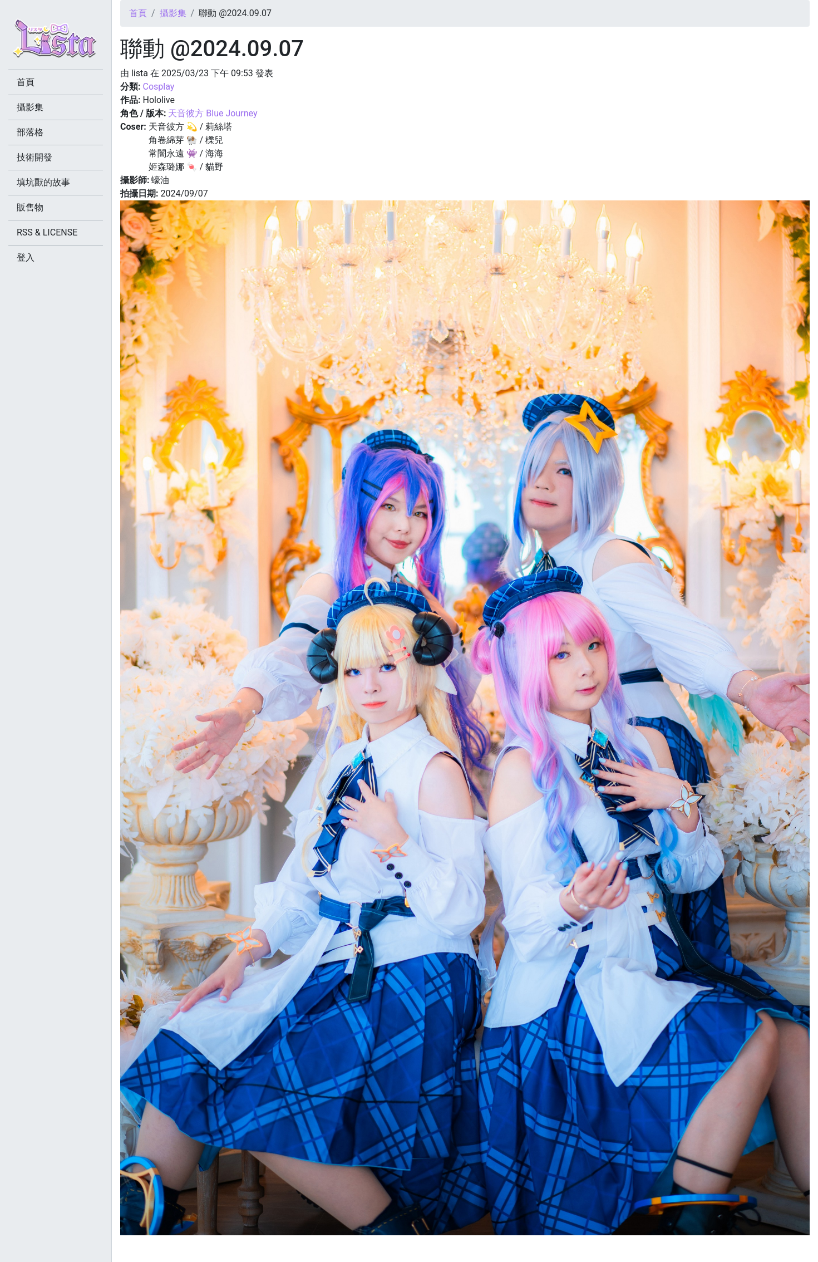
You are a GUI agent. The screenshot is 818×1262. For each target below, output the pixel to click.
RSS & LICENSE (47, 232)
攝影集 (173, 13)
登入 (26, 257)
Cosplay (158, 86)
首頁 (138, 13)
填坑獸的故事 (43, 182)
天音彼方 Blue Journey (212, 113)
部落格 (30, 132)
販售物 (30, 207)
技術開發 (34, 157)
